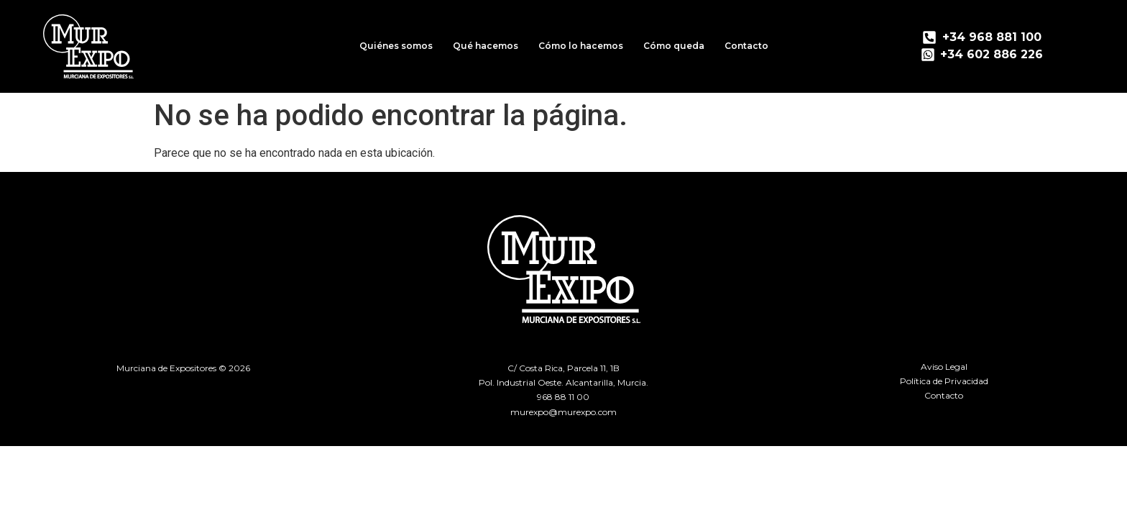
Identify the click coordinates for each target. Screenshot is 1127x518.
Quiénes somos (396, 45)
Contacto (746, 45)
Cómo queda (673, 45)
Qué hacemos (485, 45)
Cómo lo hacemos (580, 45)
